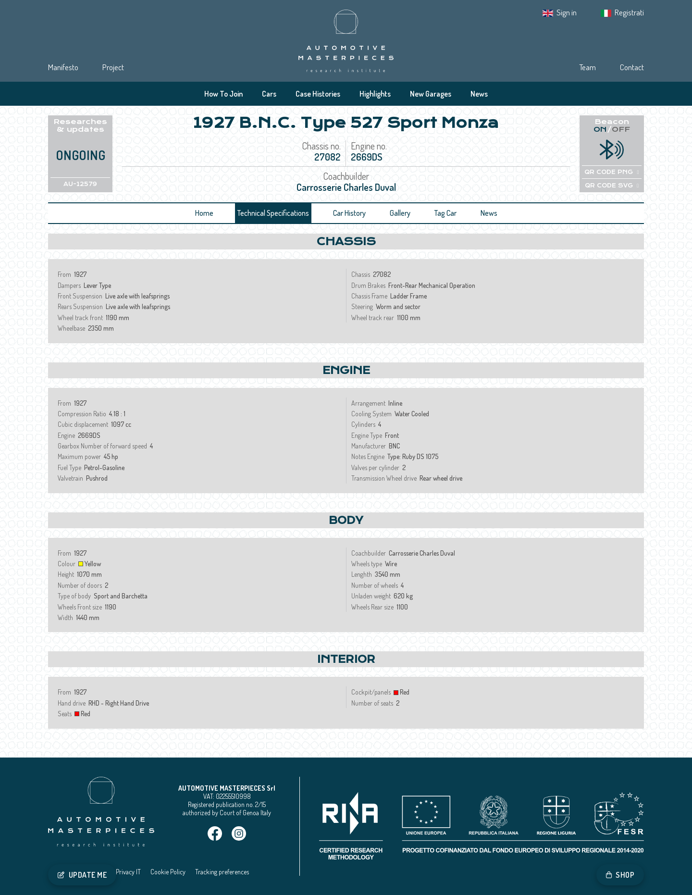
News (479, 94)
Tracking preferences (222, 872)
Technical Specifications (273, 213)
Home (204, 213)
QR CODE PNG (611, 172)
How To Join (223, 94)
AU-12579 (80, 184)
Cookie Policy (167, 872)
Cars (269, 94)
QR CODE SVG (612, 185)
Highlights (375, 94)
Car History (349, 213)
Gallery (400, 213)
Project (113, 67)
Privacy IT (128, 872)
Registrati (629, 12)
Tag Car (445, 213)
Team (587, 67)
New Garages (430, 94)
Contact (632, 67)
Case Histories (318, 94)
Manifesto (63, 67)
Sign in (566, 12)
